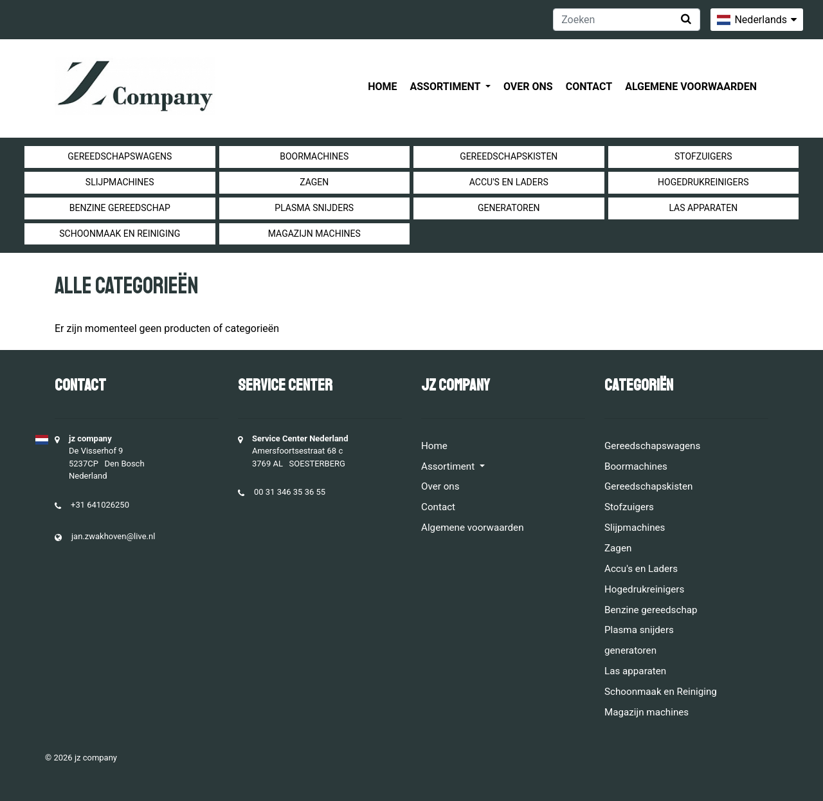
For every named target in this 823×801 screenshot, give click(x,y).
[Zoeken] (626, 19)
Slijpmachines (120, 182)
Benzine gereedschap (119, 208)
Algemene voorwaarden (691, 86)
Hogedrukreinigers (703, 182)
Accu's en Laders (508, 182)
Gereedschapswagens (120, 156)
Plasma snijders (314, 208)
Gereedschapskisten (508, 156)
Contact (589, 86)
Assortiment (446, 86)
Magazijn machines (314, 233)
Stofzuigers (703, 156)
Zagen (314, 182)
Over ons (528, 86)
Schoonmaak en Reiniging (119, 233)
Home (382, 86)
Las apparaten (703, 208)
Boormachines (314, 156)
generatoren (509, 208)
